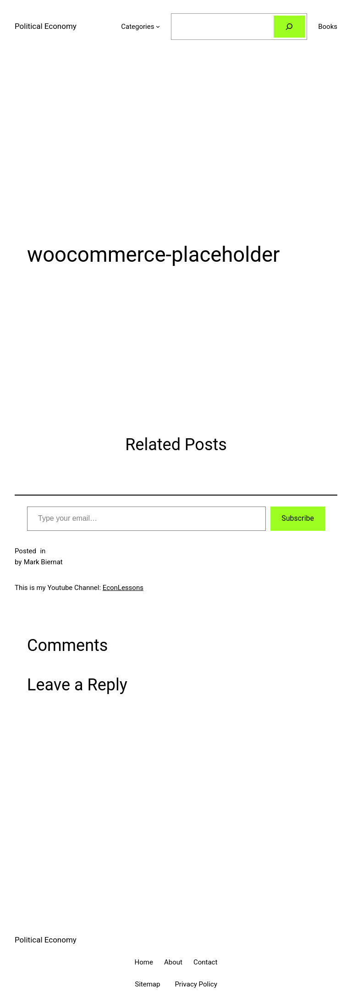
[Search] (289, 27)
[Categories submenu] (158, 26)
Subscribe (297, 518)
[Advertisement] (176, 150)
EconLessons (123, 588)
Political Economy (46, 26)
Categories (137, 26)
